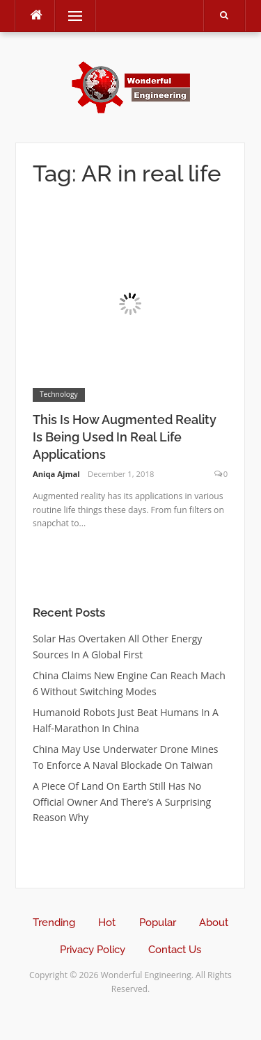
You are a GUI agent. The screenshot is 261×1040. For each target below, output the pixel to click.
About (213, 922)
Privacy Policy (92, 949)
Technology (59, 394)
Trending (54, 922)
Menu (69, 15)
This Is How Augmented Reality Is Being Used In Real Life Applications (124, 437)
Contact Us (174, 949)
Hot (107, 922)
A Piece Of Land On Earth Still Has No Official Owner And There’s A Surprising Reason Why (122, 801)
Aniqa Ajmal (56, 474)
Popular (157, 922)
